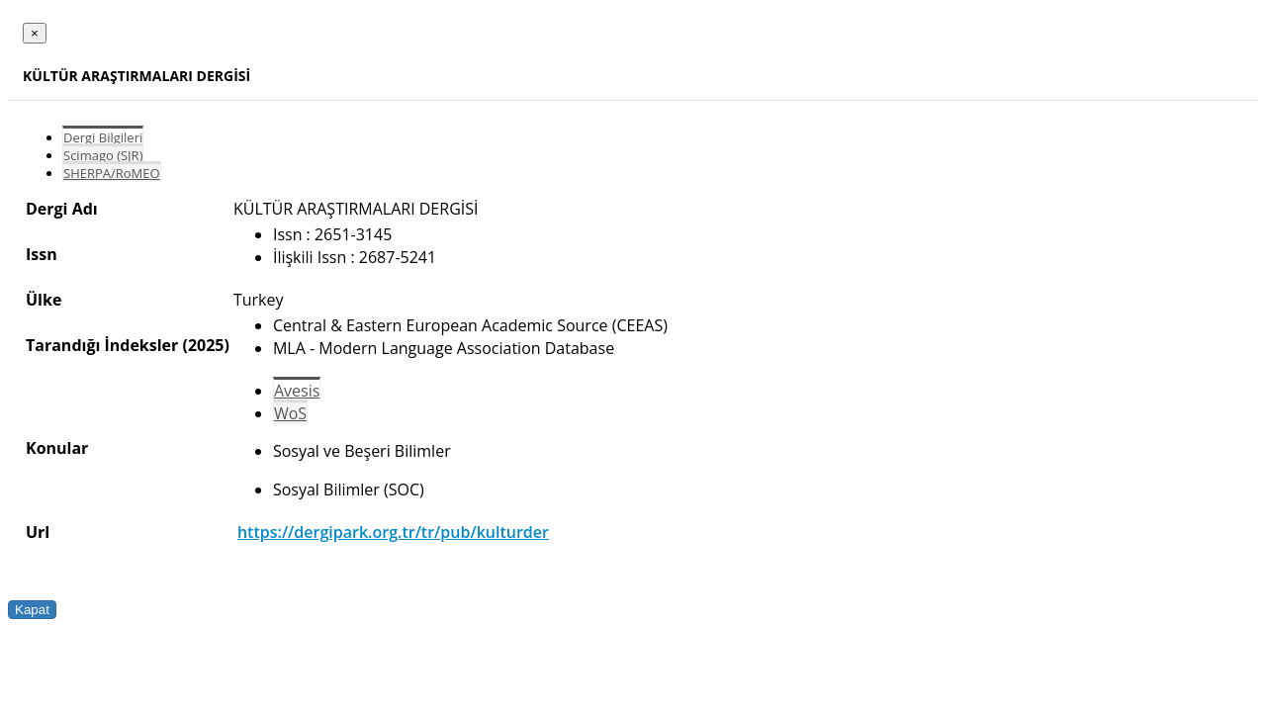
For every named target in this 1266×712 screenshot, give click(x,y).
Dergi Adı (62, 209)
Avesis (296, 390)
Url (37, 532)
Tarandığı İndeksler (102, 345)
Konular (57, 448)
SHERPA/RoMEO (111, 173)
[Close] (34, 33)
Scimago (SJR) (102, 155)
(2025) (205, 345)
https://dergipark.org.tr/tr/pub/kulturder (393, 532)
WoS (290, 413)
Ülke (43, 300)
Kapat (32, 609)
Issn (41, 254)
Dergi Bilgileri (102, 137)
